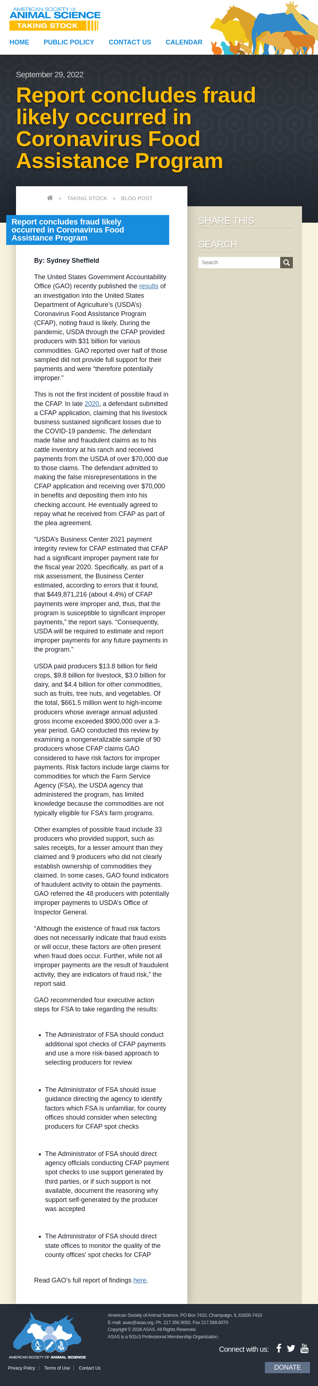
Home (19, 42)
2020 (91, 403)
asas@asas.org (138, 1322)
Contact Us (130, 42)
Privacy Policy (21, 1368)
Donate (287, 1367)
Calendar (184, 42)
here (140, 1280)
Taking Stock (87, 198)
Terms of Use (57, 1368)
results (149, 286)
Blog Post (137, 198)
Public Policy (69, 42)
